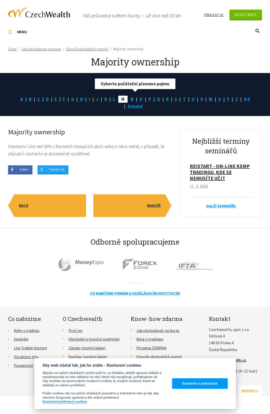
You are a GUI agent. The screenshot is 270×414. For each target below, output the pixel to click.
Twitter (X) (56, 170)
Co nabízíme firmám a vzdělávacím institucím (135, 294)
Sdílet (24, 170)
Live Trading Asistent (32, 349)
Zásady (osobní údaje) (86, 349)
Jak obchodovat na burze (157, 331)
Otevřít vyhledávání (257, 31)
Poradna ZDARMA (151, 349)
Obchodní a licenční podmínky (94, 340)
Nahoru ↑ (250, 391)
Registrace (246, 14)
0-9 (248, 99)
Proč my (75, 331)
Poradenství (24, 366)
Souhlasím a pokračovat (200, 383)
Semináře (22, 340)
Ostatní (135, 107)
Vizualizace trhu (27, 357)
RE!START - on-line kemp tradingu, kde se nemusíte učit (220, 173)
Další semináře (221, 206)
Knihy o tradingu (28, 331)
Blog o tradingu (149, 340)
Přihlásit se (213, 15)
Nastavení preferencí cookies (65, 401)
